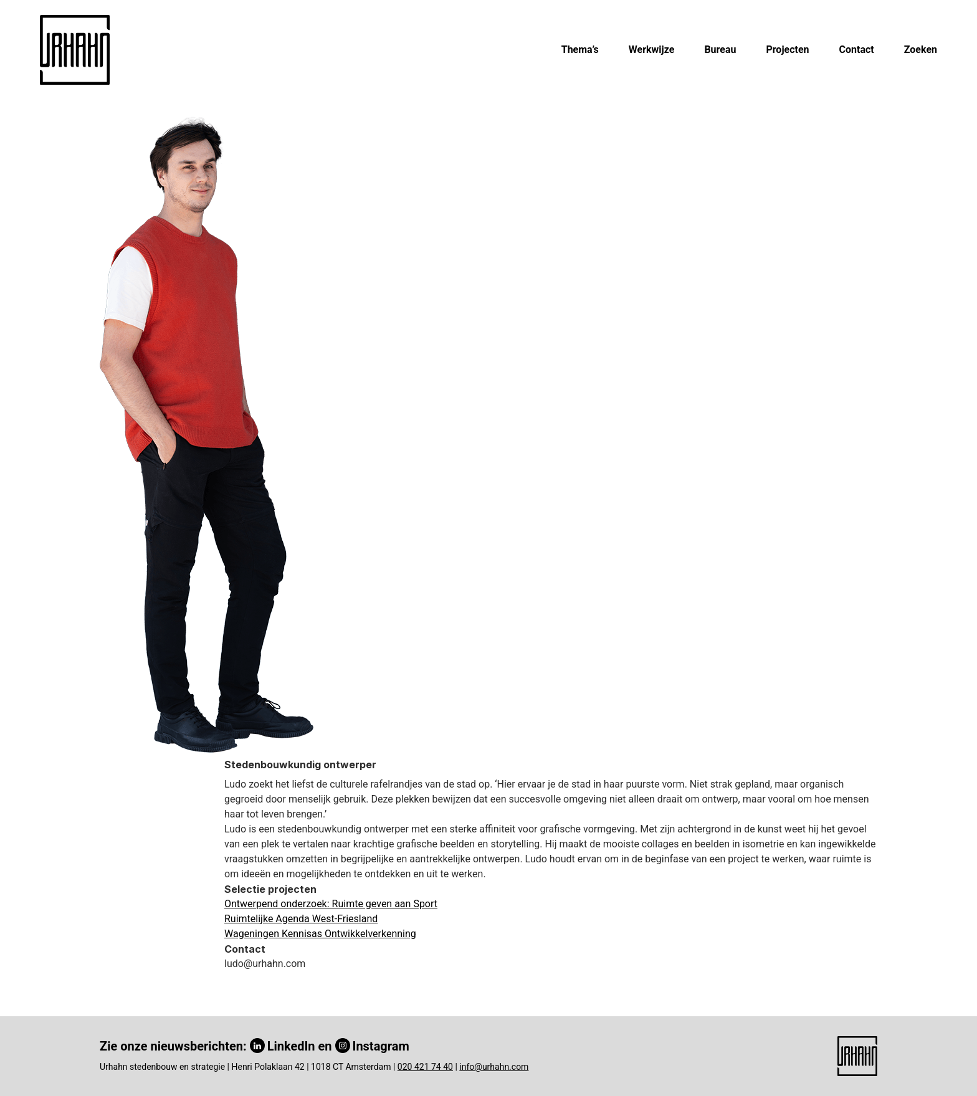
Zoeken (920, 49)
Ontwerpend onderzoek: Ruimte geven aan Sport (330, 904)
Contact (856, 49)
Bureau (720, 49)
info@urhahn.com (493, 1067)
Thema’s (580, 49)
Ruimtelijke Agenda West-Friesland (301, 919)
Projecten (787, 49)
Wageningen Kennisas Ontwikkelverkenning (320, 934)
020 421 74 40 (425, 1067)
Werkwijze (652, 49)
